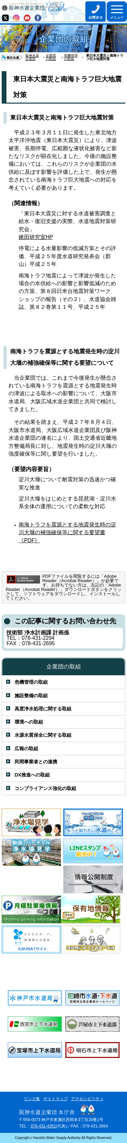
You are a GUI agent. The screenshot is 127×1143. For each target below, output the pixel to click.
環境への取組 (29, 722)
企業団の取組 (51, 57)
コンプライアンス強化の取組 (45, 788)
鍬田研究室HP (36, 237)
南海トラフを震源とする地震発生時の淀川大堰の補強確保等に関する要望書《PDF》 (67, 532)
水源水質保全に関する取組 (43, 735)
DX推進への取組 (32, 775)
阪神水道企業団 (32, 57)
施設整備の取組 (31, 695)
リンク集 (32, 1098)
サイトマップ (55, 1098)
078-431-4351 (43, 1126)
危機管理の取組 (71, 57)
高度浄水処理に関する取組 (43, 708)
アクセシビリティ (87, 1098)
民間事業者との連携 (36, 761)
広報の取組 (26, 748)
